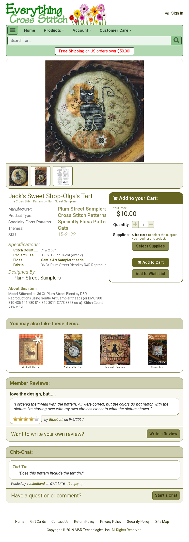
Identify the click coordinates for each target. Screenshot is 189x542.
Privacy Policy (110, 522)
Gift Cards (38, 522)
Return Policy (84, 522)
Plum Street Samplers (82, 209)
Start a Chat (166, 495)
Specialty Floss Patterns (85, 222)
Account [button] (80, 30)
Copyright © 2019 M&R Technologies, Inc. (78, 530)
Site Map (162, 522)
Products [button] (52, 30)
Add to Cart (151, 262)
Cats (63, 228)
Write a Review (163, 433)
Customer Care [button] (114, 30)
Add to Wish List (150, 273)
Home (29, 30)
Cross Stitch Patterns (82, 215)
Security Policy (138, 522)
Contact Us (59, 522)
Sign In (174, 13)
